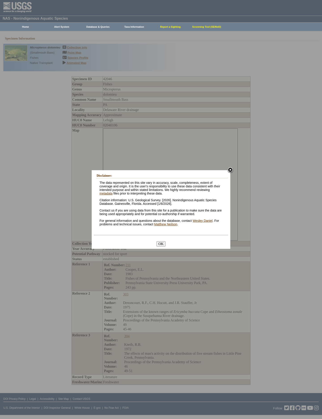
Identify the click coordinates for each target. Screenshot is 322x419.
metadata (106, 193)
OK (160, 244)
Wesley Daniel (202, 220)
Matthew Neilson (165, 224)
